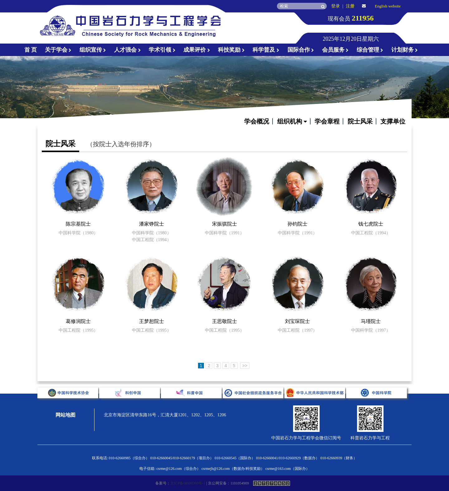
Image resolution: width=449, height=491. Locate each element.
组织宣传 (93, 50)
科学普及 (266, 50)
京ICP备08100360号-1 (187, 483)
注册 (350, 6)
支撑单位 (392, 121)
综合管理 (370, 50)
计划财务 (404, 50)
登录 (335, 6)
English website (388, 6)
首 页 (30, 50)
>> (244, 365)
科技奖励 (231, 50)
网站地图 (65, 415)
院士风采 (360, 121)
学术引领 (162, 50)
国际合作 (300, 50)
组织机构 (292, 121)
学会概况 (256, 121)
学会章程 (327, 121)
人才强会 (127, 50)
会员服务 (335, 50)
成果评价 (196, 50)
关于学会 (58, 50)
